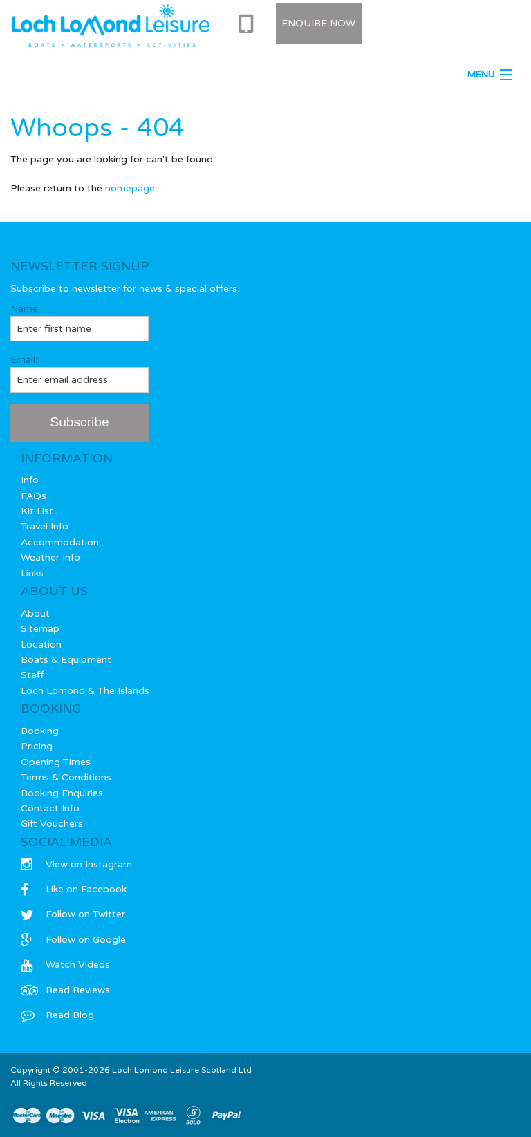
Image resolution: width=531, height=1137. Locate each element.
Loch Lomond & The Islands (85, 691)
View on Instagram (76, 864)
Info (30, 480)
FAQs (33, 496)
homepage (130, 188)
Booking (40, 731)
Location (41, 644)
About (35, 613)
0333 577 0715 (249, 24)
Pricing (37, 746)
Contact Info (50, 808)
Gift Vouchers (52, 823)
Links (32, 573)
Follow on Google (73, 940)
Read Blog (57, 1015)
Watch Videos (65, 964)
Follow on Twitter (73, 914)
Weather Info (50, 557)
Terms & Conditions (66, 777)
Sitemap (40, 629)
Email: (79, 373)
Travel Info (44, 526)
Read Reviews (65, 990)
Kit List (37, 511)
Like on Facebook (74, 889)
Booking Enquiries (62, 793)
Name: (79, 322)
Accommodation (60, 542)
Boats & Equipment (66, 660)
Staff (32, 675)
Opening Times (56, 762)
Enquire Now (318, 23)
